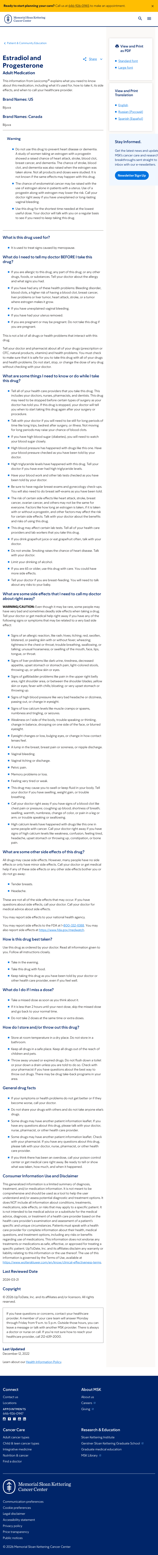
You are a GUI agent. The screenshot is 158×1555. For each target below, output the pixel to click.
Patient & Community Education (27, 43)
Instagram (4, 1418)
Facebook (9, 1418)
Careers (87, 1403)
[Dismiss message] (152, 6)
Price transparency (16, 1532)
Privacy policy (12, 1526)
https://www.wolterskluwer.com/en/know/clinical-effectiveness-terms (52, 1262)
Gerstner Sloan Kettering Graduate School (111, 1443)
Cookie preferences (17, 1508)
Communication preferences (23, 1501)
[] (130, 112)
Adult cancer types (16, 1437)
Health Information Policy (43, 1362)
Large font (125, 67)
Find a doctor (12, 1461)
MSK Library (89, 1455)
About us (87, 1397)
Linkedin (24, 1418)
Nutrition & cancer (15, 1455)
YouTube (19, 1418)
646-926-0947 (13, 1413)
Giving (86, 1409)
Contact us (10, 1397)
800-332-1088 (73, 925)
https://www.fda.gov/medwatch (61, 930)
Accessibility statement (19, 1520)
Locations (9, 1403)
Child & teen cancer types (21, 1443)
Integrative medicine (17, 1449)
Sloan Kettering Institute (98, 1437)
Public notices (13, 1538)
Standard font (128, 61)
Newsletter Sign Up (132, 175)
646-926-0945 (78, 6)
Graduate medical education (101, 1449)
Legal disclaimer (14, 1513)
